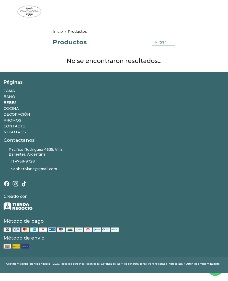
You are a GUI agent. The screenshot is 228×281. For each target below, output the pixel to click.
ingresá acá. (176, 263)
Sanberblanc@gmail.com (30, 169)
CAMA (9, 91)
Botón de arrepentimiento (203, 263)
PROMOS (12, 120)
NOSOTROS (15, 132)
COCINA (11, 108)
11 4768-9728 (19, 161)
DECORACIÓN (17, 114)
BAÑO (9, 96)
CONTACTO (15, 126)
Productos (77, 31)
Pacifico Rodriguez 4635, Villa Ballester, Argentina (33, 152)
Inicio (60, 31)
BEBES (10, 102)
